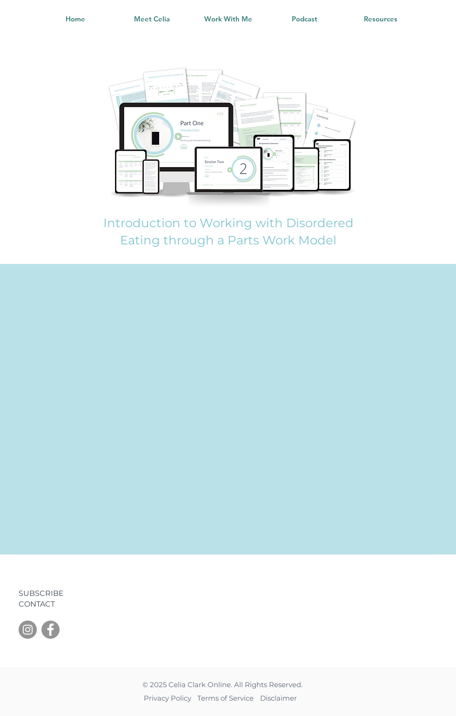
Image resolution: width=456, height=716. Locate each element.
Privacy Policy (168, 698)
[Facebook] (50, 630)
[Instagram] (28, 630)
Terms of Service (226, 698)
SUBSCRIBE (41, 593)
